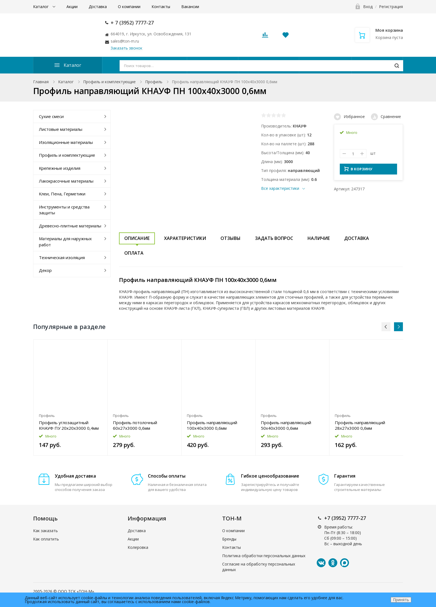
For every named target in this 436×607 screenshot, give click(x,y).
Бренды (229, 539)
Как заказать (45, 530)
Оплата (133, 253)
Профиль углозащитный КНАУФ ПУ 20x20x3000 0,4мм (69, 425)
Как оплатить (46, 539)
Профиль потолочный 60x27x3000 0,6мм (135, 425)
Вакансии (190, 6)
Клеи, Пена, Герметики (62, 193)
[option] (71, 397)
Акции (72, 6)
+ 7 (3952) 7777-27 (132, 22)
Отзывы (231, 238)
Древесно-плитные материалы (70, 225)
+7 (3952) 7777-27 (345, 518)
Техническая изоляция (62, 257)
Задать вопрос (274, 238)
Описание (137, 238)
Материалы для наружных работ (65, 241)
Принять (401, 599)
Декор (45, 270)
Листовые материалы (60, 129)
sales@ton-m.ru (125, 41)
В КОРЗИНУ (358, 170)
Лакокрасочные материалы (66, 181)
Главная (41, 81)
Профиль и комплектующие (109, 81)
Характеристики (185, 238)
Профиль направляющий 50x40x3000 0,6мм (286, 425)
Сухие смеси (51, 116)
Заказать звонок (126, 48)
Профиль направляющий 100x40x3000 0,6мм (212, 425)
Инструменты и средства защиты (64, 209)
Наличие (319, 238)
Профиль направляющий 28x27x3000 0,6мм (360, 425)
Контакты (161, 6)
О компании (129, 6)
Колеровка (138, 547)
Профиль (153, 81)
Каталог (41, 6)
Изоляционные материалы (66, 142)
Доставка (98, 6)
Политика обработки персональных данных (263, 555)
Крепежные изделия (59, 168)
